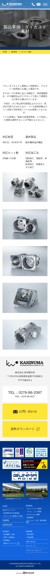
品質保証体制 (7, 525)
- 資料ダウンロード (11, 543)
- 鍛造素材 (29, 517)
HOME (5, 52)
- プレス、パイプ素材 (33, 511)
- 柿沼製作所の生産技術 (11, 513)
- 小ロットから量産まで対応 (13, 516)
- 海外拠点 (6, 540)
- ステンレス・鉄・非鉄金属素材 (36, 521)
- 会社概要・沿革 (9, 534)
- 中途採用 (29, 537)
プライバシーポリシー (34, 550)
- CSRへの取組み (9, 537)
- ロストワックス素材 (33, 508)
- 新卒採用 (29, 534)
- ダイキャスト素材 (33, 514)
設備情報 (6, 520)
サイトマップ (30, 546)
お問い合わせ (30, 542)
